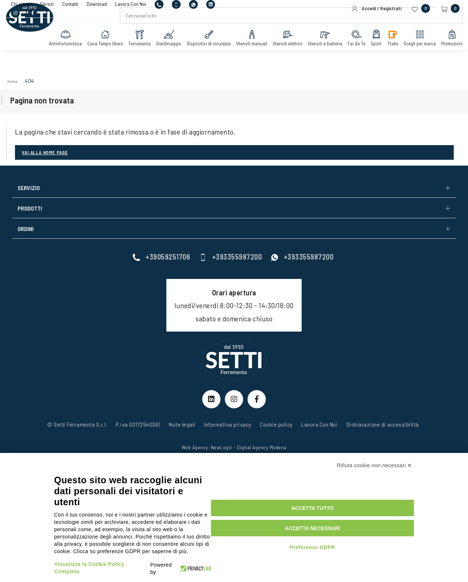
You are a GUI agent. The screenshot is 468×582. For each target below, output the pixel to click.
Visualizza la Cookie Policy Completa (104, 561)
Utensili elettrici (280, 54)
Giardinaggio (161, 54)
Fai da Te (349, 54)
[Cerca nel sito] (290, 31)
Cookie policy (276, 433)
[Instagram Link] (234, 399)
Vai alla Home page (50, 174)
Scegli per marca (412, 54)
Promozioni (444, 54)
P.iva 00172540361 (138, 433)
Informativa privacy (228, 433)
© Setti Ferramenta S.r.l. (77, 433)
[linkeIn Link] (211, 399)
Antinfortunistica (58, 54)
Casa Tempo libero (98, 54)
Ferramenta (132, 54)
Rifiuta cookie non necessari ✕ (374, 488)
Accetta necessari (361, 533)
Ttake (385, 54)
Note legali (182, 433)
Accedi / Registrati (376, 8)
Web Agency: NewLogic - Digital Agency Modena (234, 457)
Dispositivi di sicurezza (201, 54)
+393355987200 (230, 251)
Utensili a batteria (318, 54)
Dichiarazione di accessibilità (383, 433)
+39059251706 (161, 251)
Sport (368, 54)
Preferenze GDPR (361, 552)
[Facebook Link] (257, 399)
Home (25, 82)
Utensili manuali (244, 54)
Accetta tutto (361, 513)
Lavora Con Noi (319, 433)
